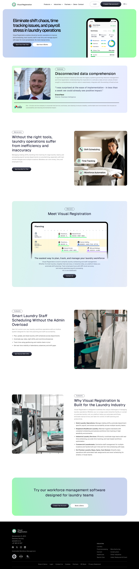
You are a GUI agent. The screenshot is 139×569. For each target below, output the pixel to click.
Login (95, 4)
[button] (47, 4)
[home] (24, 4)
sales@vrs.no (16, 541)
